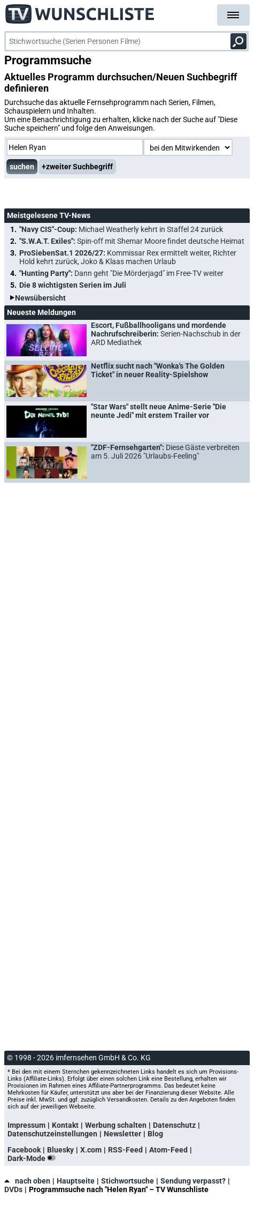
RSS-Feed (125, 1149)
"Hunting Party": (121, 273)
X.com (91, 1149)
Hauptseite (76, 1181)
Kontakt (65, 1125)
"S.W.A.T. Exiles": (131, 241)
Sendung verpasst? (193, 1181)
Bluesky (60, 1149)
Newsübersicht (40, 298)
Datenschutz (174, 1125)
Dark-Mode (33, 1158)
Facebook (24, 1149)
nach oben (27, 1181)
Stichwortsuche (127, 1181)
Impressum (26, 1125)
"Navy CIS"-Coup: (121, 229)
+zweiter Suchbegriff (77, 166)
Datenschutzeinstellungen (52, 1133)
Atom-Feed (168, 1149)
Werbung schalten (116, 1125)
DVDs (13, 1189)
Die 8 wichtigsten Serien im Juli (72, 285)
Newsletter (122, 1133)
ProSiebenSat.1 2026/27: (127, 257)
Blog (155, 1133)
